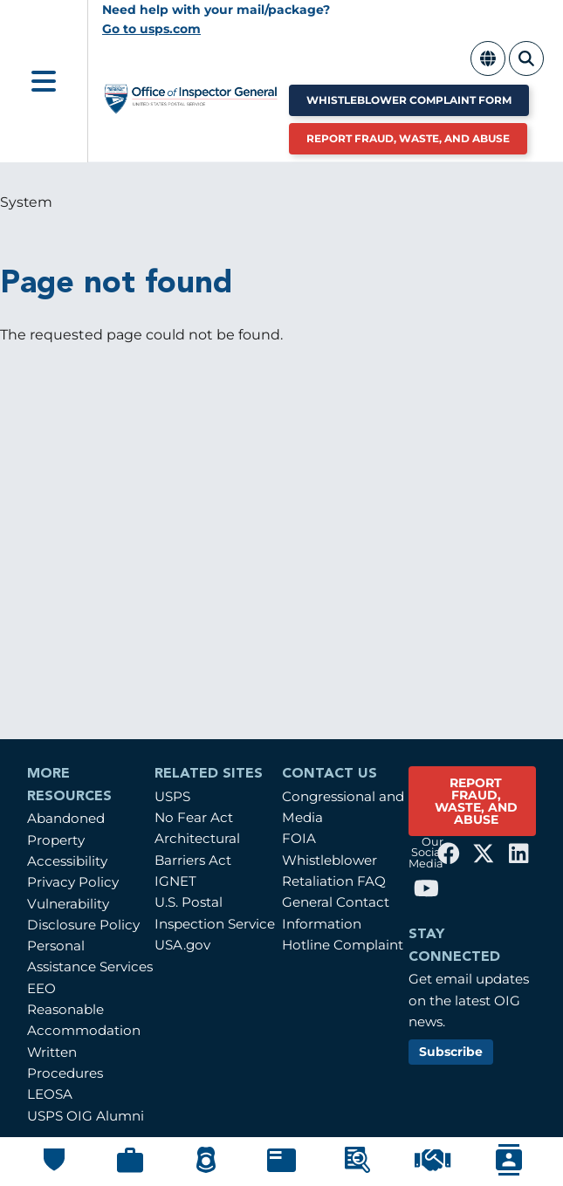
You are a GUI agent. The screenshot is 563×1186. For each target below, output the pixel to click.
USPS (172, 796)
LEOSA (49, 1094)
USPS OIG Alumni (85, 1115)
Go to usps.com (151, 29)
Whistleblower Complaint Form (409, 99)
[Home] (191, 105)
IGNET (175, 881)
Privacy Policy (73, 882)
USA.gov (182, 944)
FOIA (299, 838)
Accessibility (67, 861)
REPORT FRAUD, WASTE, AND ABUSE (476, 801)
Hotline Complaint (342, 944)
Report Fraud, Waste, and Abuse (408, 138)
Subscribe (451, 1051)
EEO (41, 988)
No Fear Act (193, 817)
